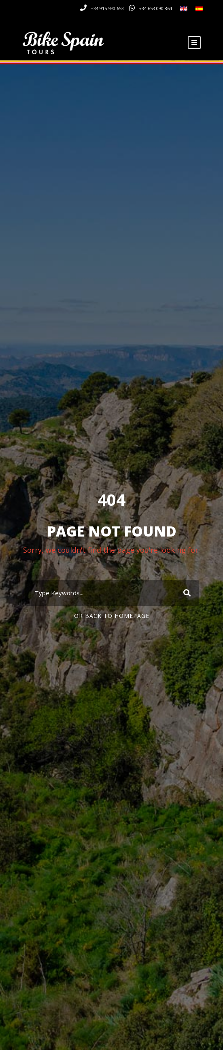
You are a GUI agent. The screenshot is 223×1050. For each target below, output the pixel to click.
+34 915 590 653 (107, 8)
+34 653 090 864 (155, 8)
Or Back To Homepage (111, 616)
